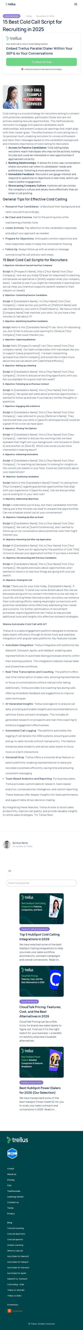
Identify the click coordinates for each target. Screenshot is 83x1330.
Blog (9, 1222)
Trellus (43, 815)
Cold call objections (16, 1233)
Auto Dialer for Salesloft (18, 1256)
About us (11, 1174)
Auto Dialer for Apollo (16, 1273)
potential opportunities (62, 394)
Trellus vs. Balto (14, 1295)
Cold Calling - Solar (15, 1284)
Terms (10, 1207)
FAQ (9, 1185)
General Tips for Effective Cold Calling (35, 199)
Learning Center (15, 1196)
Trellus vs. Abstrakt (15, 1290)
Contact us (13, 1202)
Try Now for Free (42, 62)
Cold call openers (15, 1239)
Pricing (10, 1179)
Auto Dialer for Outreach (18, 1267)
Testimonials (13, 1191)
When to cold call (15, 1250)
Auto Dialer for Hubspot (18, 1262)
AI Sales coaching (15, 1245)
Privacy (11, 1213)
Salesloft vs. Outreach (17, 1278)
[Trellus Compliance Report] (12, 1153)
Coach (10, 1168)
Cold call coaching (15, 1228)
